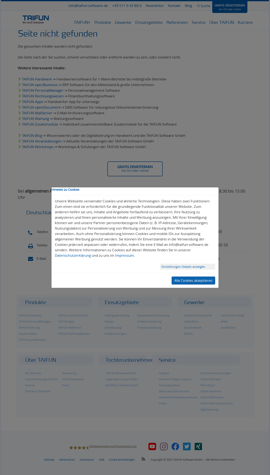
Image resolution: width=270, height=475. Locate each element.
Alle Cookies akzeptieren (193, 280)
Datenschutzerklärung (73, 255)
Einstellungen (172, 267)
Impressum (124, 255)
